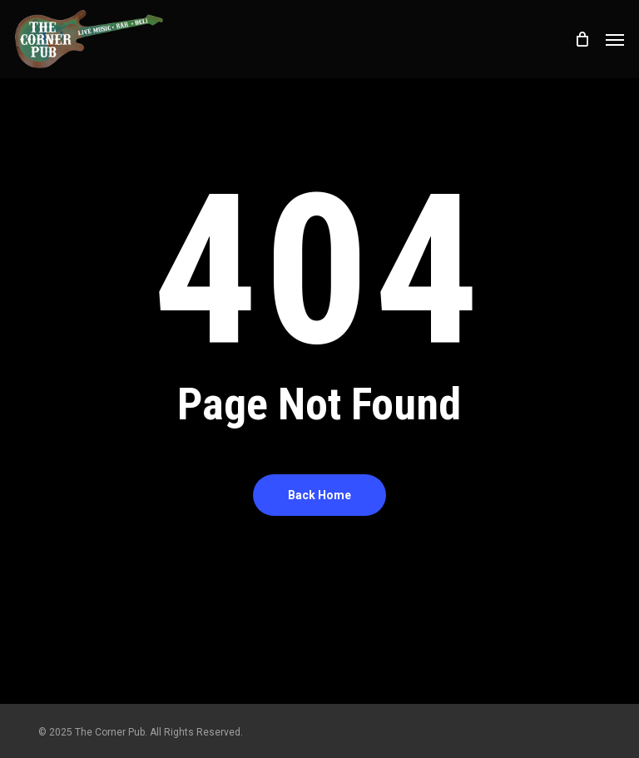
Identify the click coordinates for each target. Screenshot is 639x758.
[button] (615, 39)
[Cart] (581, 39)
